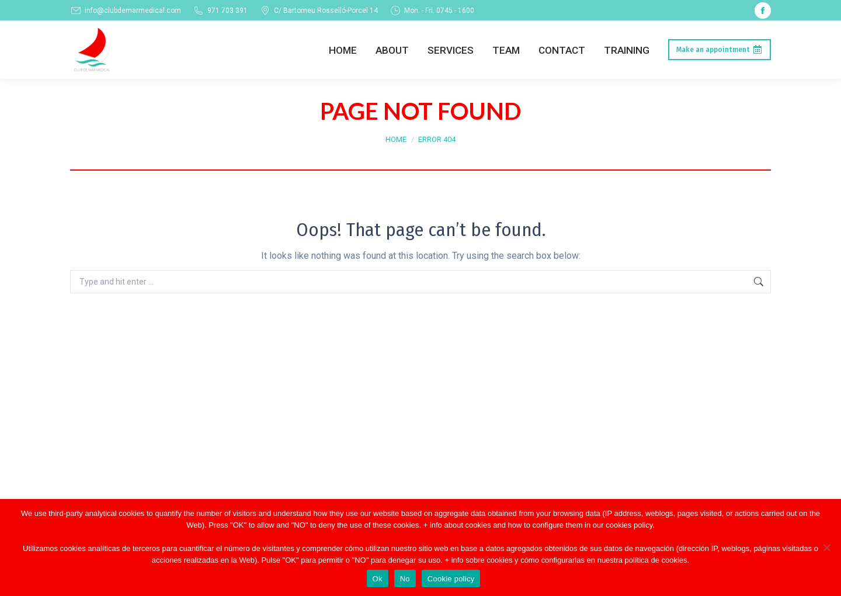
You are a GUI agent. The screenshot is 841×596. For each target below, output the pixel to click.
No (405, 578)
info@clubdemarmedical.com (125, 10)
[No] (826, 547)
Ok (378, 578)
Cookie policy (451, 578)
